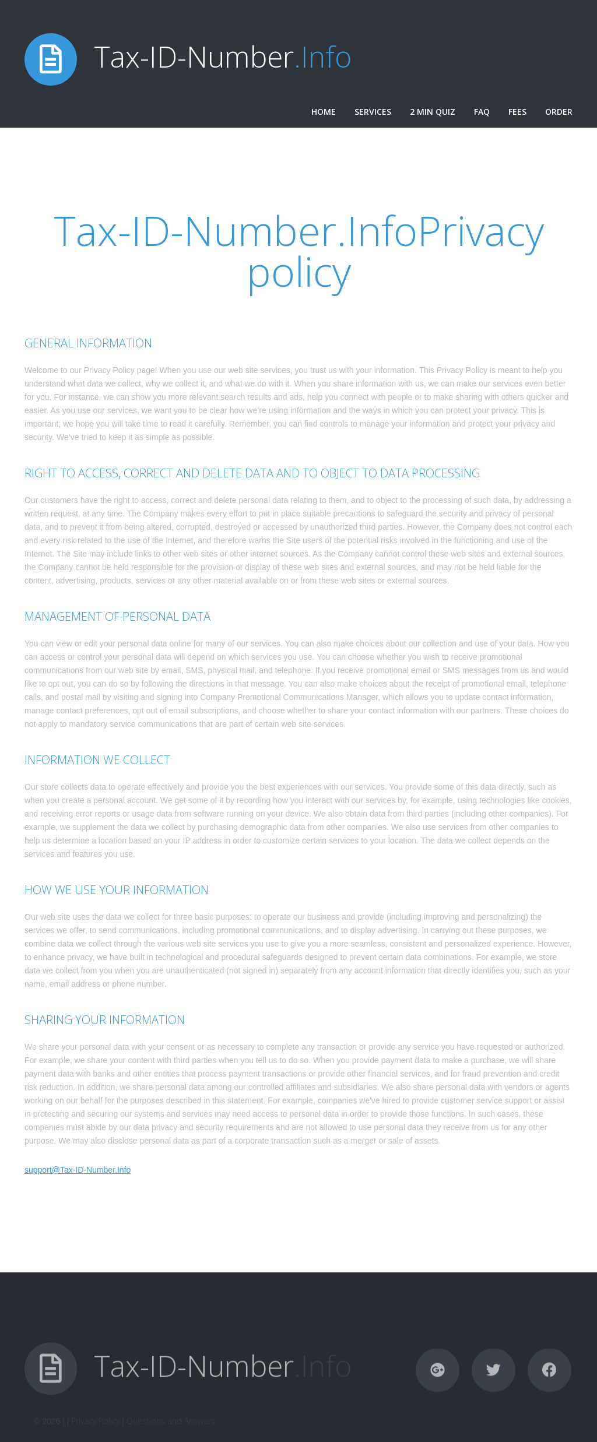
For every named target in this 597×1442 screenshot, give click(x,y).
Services (372, 111)
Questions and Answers (171, 1433)
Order (559, 111)
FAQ (482, 111)
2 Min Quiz (432, 111)
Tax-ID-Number (223, 56)
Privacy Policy (95, 1433)
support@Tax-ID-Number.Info (77, 1169)
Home (323, 111)
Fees (517, 111)
